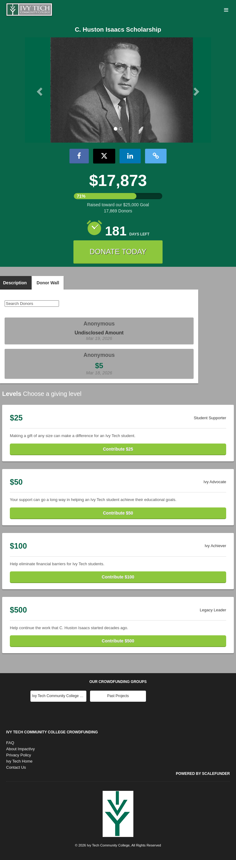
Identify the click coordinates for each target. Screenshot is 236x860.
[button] (39, 90)
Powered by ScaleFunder (203, 773)
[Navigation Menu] (226, 10)
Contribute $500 (118, 640)
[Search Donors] (32, 303)
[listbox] (118, 90)
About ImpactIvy (20, 749)
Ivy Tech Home (19, 761)
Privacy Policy (18, 755)
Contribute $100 (118, 576)
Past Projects (118, 696)
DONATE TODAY (118, 251)
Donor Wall (48, 282)
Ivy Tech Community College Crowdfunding (52, 732)
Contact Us (16, 767)
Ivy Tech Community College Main (59, 696)
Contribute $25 (118, 449)
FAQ (10, 742)
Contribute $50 (118, 513)
